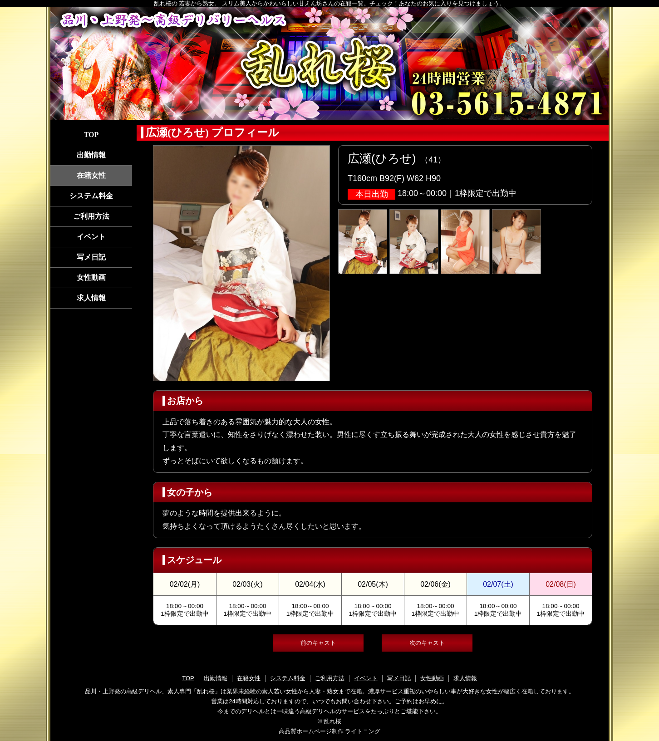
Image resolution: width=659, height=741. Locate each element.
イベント (91, 236)
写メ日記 (91, 257)
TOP (91, 134)
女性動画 (91, 277)
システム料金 (91, 196)
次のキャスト (427, 642)
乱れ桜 (332, 721)
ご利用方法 (91, 216)
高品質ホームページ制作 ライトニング (330, 731)
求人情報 (91, 298)
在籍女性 (91, 175)
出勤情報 (91, 155)
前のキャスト (318, 642)
